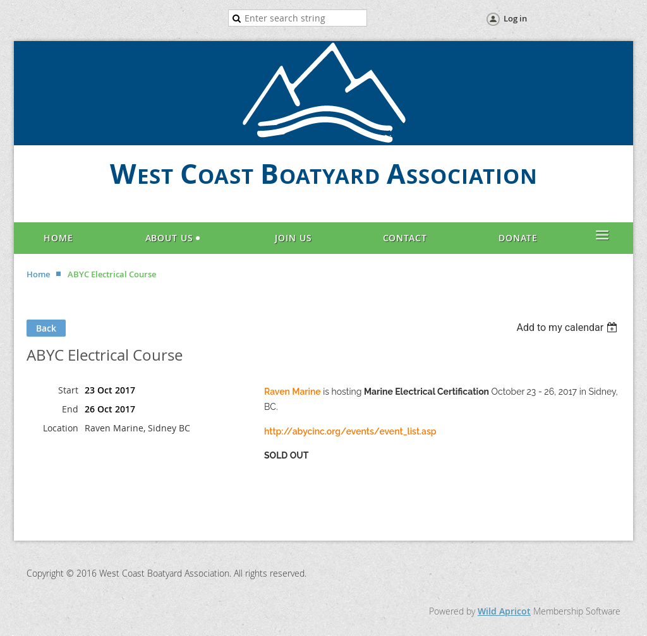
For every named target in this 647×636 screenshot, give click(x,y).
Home (38, 274)
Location (60, 428)
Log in (515, 18)
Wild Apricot (504, 611)
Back (46, 328)
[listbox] (568, 327)
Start (68, 390)
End (70, 409)
